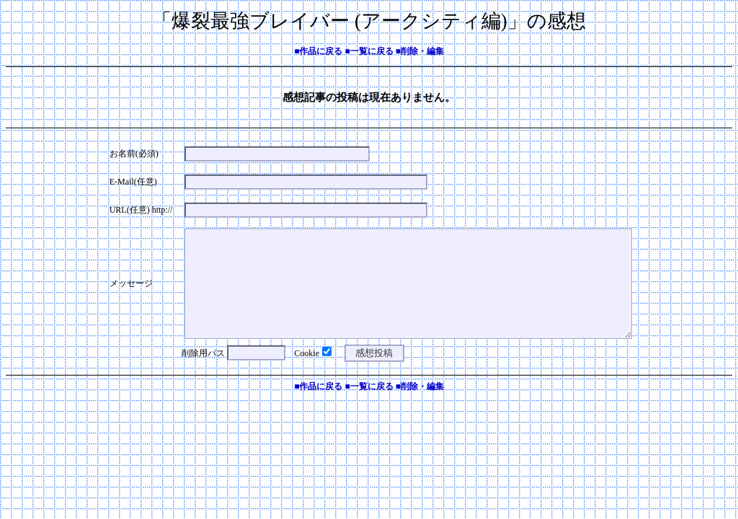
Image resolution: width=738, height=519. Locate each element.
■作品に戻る (318, 51)
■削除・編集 (420, 51)
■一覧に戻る (368, 51)
